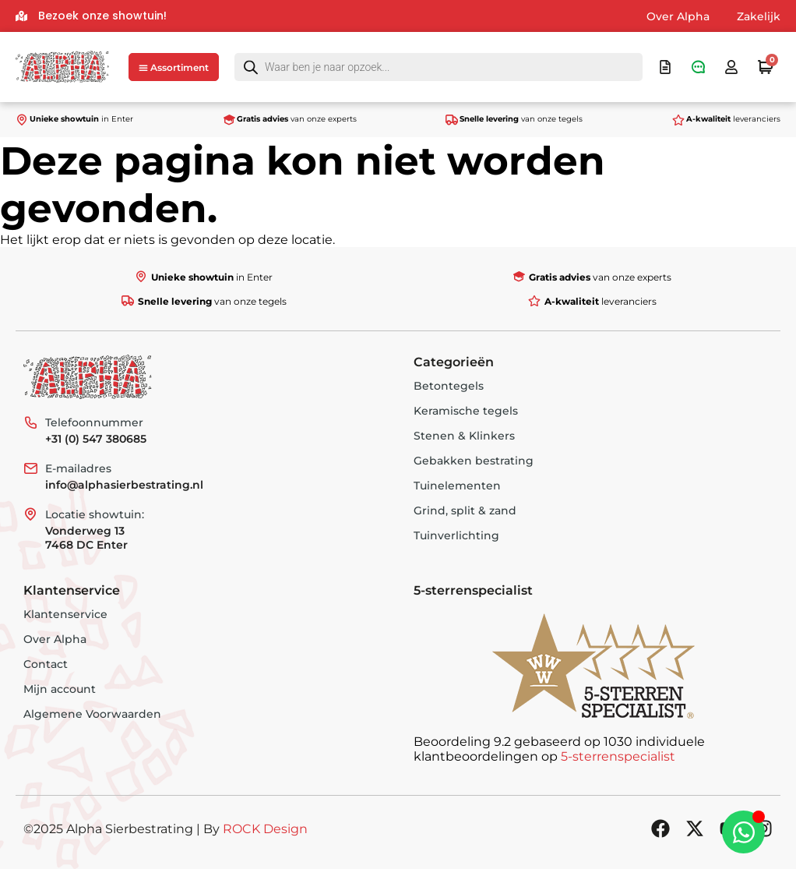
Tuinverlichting (456, 535)
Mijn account (59, 689)
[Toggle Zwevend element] (743, 832)
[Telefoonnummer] (30, 422)
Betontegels (449, 386)
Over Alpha (678, 16)
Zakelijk (758, 16)
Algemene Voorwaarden (92, 714)
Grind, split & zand (465, 510)
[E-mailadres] (30, 468)
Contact (45, 664)
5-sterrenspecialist (618, 756)
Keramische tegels (466, 411)
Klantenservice (65, 614)
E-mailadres (78, 468)
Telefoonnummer (94, 422)
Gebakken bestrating (474, 461)
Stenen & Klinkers (464, 436)
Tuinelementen (457, 486)
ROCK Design (265, 828)
